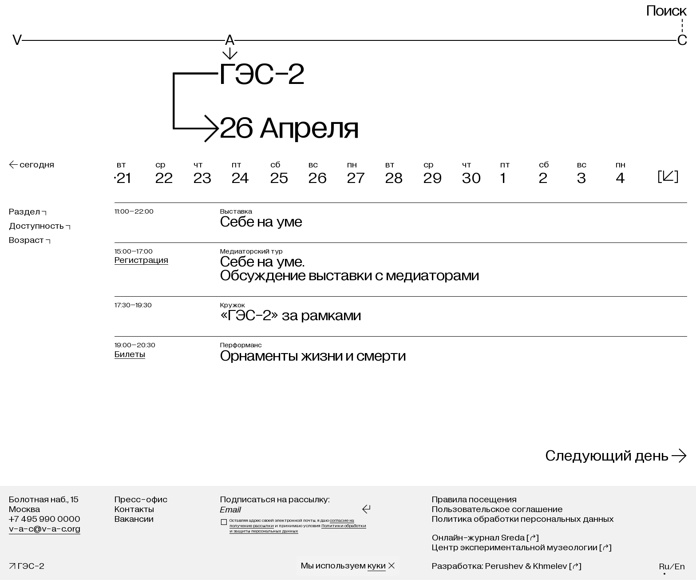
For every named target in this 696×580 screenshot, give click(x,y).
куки (377, 565)
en (680, 566)
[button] (134, 171)
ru (664, 566)
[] (668, 176)
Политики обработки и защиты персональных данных (297, 528)
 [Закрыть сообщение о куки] (391, 565)
